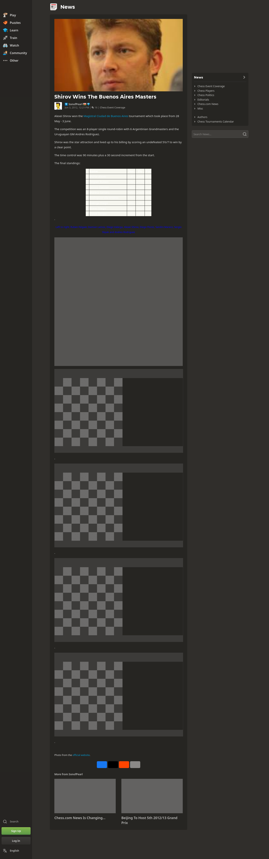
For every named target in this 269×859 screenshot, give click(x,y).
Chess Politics (205, 95)
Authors (202, 117)
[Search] (220, 134)
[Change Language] (16, 850)
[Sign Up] (16, 831)
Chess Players (205, 90)
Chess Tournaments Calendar (215, 121)
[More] (135, 764)
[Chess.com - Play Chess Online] (16, 6)
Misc (200, 108)
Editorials (203, 99)
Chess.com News (207, 104)
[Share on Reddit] (124, 764)
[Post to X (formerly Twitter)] (113, 764)
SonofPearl (75, 104)
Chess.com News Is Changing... (79, 818)
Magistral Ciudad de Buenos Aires (105, 116)
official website (81, 755)
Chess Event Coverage (112, 107)
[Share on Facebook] (102, 764)
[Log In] (16, 841)
